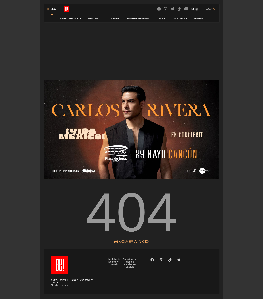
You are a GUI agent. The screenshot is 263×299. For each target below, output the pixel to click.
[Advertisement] (131, 49)
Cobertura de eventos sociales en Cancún (130, 263)
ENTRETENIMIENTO (139, 18)
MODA (163, 18)
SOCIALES (180, 18)
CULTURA (114, 18)
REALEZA (94, 18)
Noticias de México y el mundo (114, 262)
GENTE (198, 18)
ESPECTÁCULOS (70, 18)
